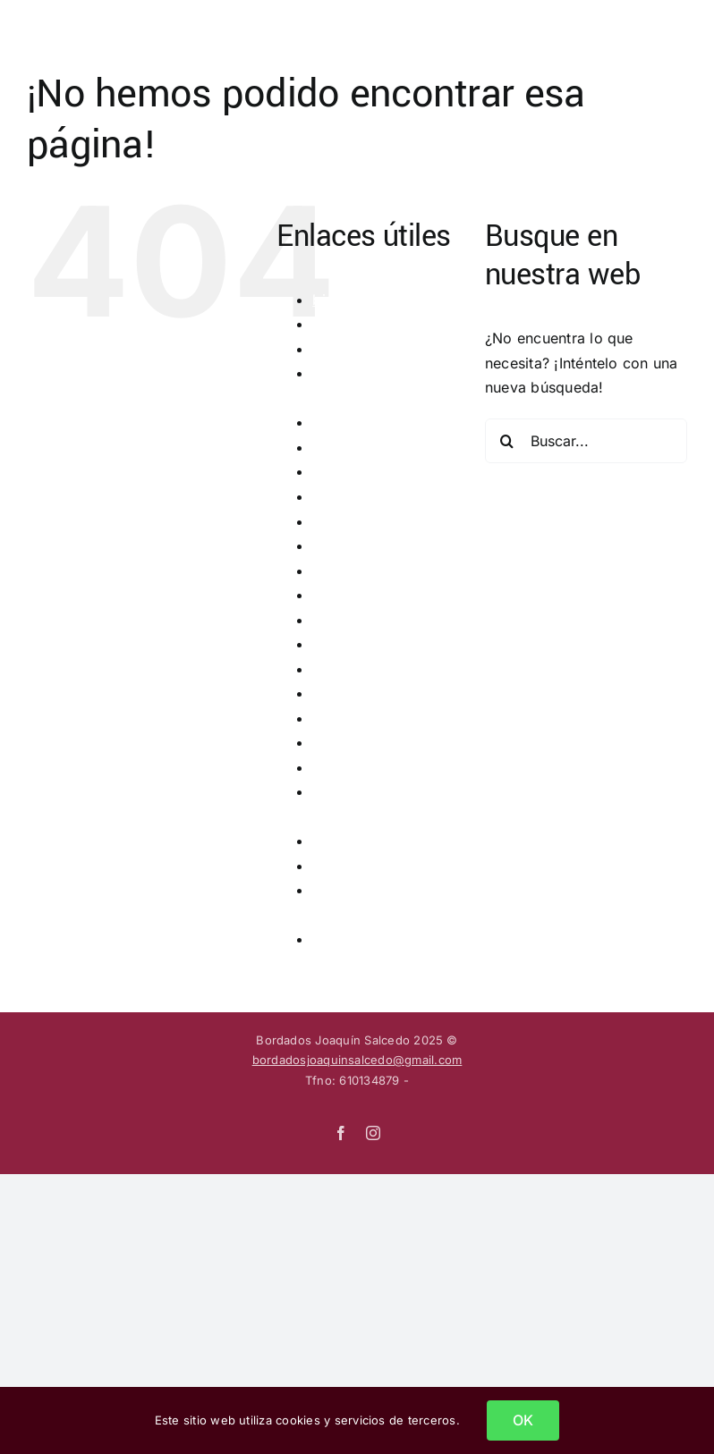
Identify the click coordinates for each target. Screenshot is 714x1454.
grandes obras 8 (369, 620)
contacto (342, 324)
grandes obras (362, 422)
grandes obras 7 (369, 595)
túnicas (336, 939)
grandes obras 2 (369, 471)
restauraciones (362, 841)
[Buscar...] (586, 440)
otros (330, 767)
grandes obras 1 (368, 447)
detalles (339, 349)
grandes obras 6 (369, 570)
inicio (330, 669)
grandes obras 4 (369, 521)
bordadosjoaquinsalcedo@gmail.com (357, 1059)
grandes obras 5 (369, 545)
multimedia (349, 718)
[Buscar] (507, 440)
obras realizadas (370, 742)
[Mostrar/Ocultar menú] (673, 29)
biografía (343, 300)
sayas (332, 866)
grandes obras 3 (369, 496)
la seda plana (358, 693)
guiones (339, 644)
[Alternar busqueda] (623, 29)
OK (523, 1420)
